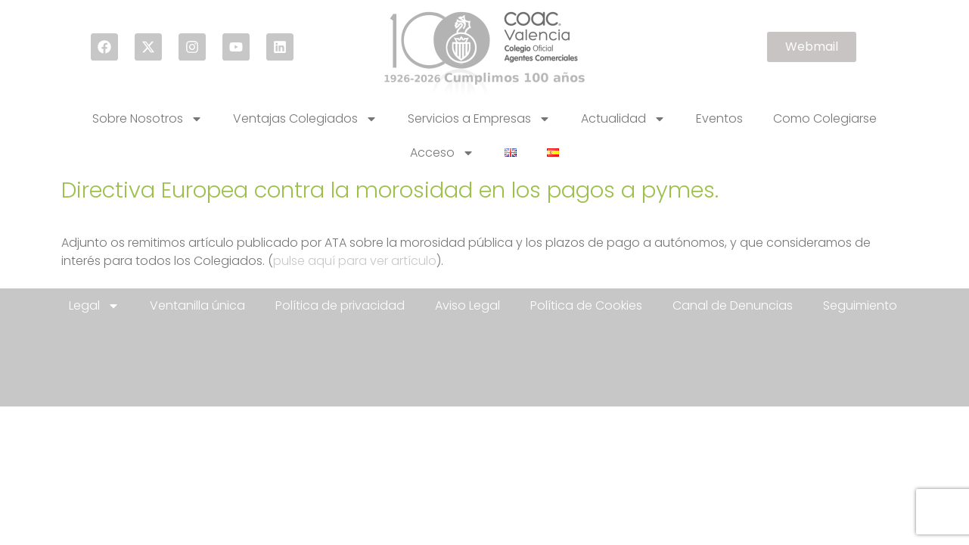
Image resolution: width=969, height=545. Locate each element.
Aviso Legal (467, 305)
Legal (94, 305)
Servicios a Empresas (479, 118)
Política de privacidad (340, 305)
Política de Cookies (586, 305)
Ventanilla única (197, 305)
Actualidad (623, 118)
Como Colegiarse (825, 118)
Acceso (442, 153)
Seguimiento (860, 305)
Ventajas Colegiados (305, 118)
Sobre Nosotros (147, 118)
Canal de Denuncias (732, 305)
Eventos (719, 118)
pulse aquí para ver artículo (354, 260)
